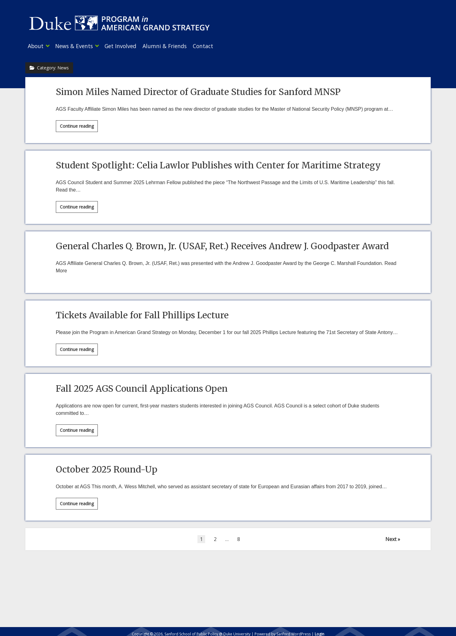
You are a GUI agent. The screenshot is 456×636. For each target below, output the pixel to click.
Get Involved (127, 46)
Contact (215, 46)
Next (390, 537)
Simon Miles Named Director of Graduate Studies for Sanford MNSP (198, 90)
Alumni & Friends (174, 46)
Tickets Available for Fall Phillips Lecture (142, 313)
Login (319, 632)
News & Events (77, 46)
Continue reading (79, 125)
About (36, 46)
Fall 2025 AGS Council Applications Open (142, 386)
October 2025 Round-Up (106, 467)
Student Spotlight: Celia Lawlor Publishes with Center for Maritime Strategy (218, 163)
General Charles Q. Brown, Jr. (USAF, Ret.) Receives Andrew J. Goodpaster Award (222, 244)
